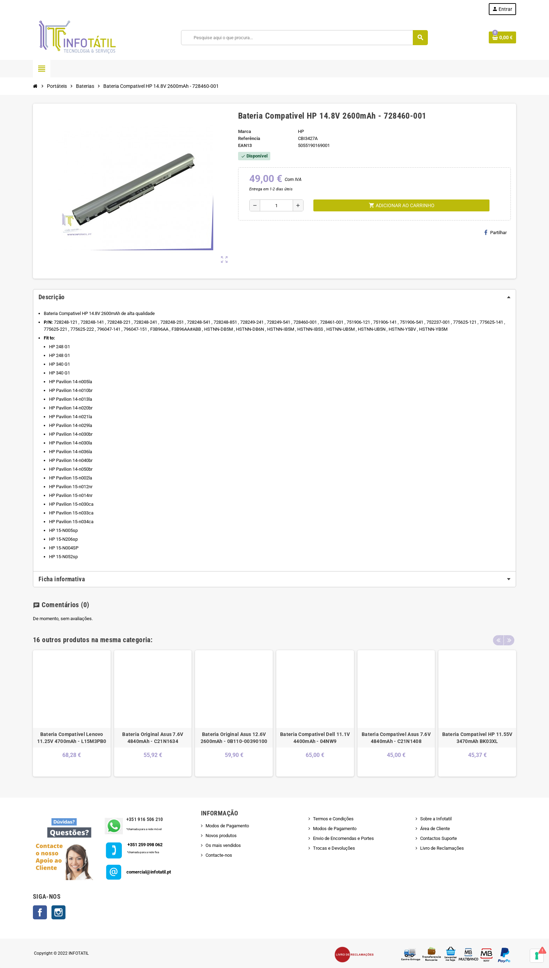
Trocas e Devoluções (334, 848)
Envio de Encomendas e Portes (343, 838)
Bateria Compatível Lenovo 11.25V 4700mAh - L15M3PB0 (71, 737)
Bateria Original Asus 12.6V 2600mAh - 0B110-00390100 (234, 737)
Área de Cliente (435, 828)
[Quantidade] (276, 205)
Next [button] (509, 638)
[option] (71, 713)
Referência (249, 138)
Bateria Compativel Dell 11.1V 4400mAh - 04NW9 (315, 737)
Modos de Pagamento (227, 825)
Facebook (40, 912)
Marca (244, 131)
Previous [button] (498, 638)
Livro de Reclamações (442, 848)
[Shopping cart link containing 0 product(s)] (502, 37)
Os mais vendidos (223, 845)
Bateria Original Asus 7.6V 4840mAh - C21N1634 (152, 737)
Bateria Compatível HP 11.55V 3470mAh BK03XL (477, 737)
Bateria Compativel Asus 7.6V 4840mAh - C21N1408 (396, 737)
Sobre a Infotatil (436, 818)
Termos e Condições (333, 818)
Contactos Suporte (438, 838)
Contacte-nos (219, 855)
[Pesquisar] (304, 37)
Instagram (58, 912)
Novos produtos (221, 835)
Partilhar (495, 232)
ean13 (245, 145)
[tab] (274, 297)
